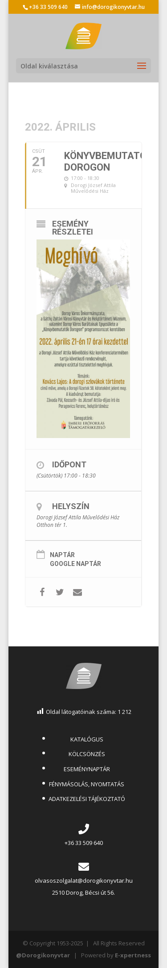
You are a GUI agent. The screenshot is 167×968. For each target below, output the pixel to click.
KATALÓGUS (86, 739)
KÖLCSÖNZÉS (87, 754)
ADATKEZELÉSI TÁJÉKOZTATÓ (87, 799)
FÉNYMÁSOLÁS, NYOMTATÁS (86, 784)
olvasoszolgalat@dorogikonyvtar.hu (84, 880)
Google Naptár (75, 563)
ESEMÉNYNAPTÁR (87, 769)
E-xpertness (133, 955)
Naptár (62, 554)
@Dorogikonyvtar (43, 955)
